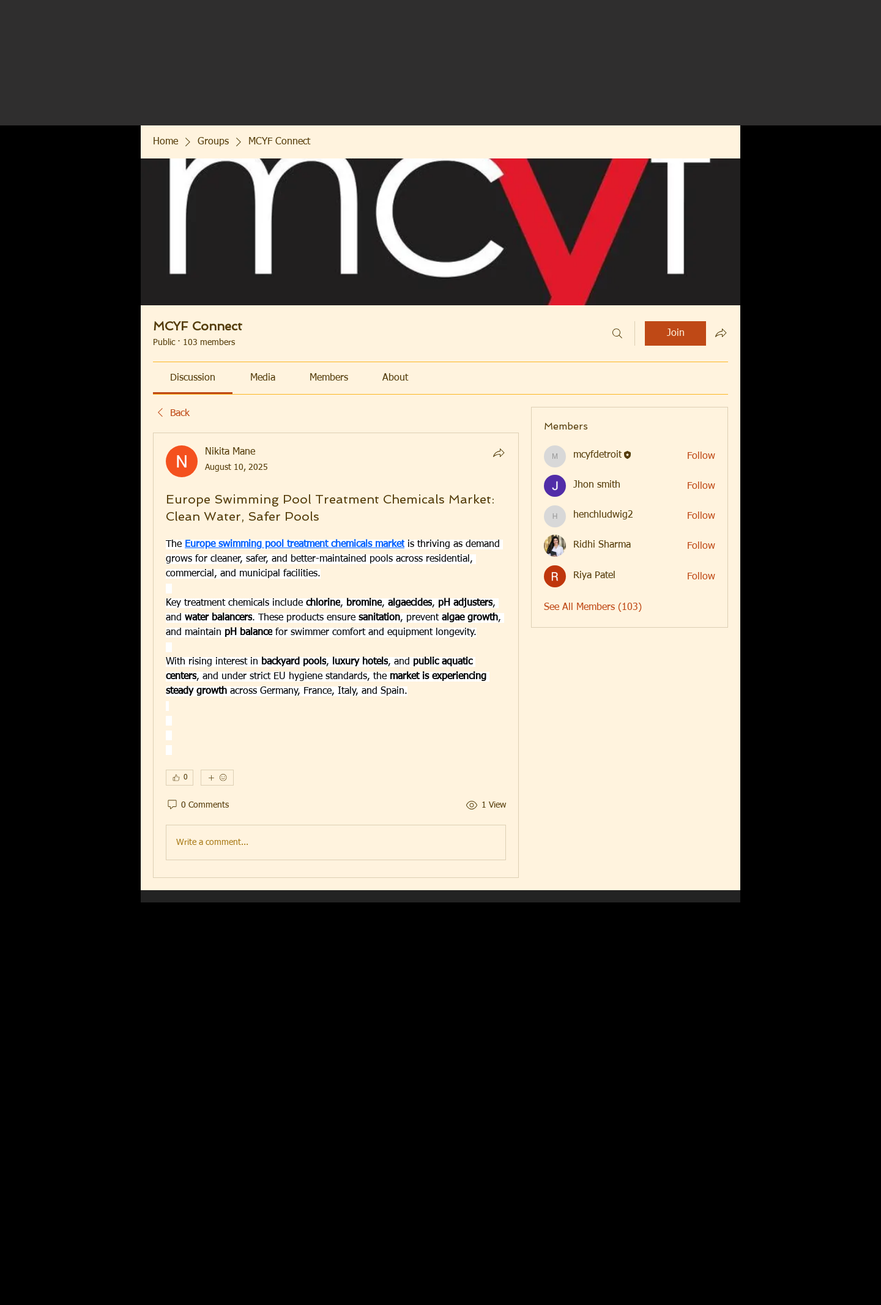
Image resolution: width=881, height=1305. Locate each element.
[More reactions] (217, 778)
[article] (336, 655)
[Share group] (720, 332)
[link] (192, 378)
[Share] (498, 452)
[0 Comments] (197, 806)
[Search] (617, 333)
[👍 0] (179, 778)
